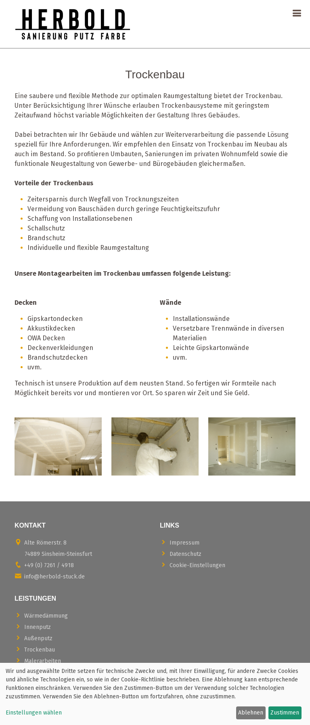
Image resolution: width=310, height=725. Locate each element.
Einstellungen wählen (34, 712)
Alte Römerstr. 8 (53, 548)
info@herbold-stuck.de (50, 576)
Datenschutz (180, 553)
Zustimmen (284, 712)
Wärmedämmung (41, 615)
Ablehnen (250, 712)
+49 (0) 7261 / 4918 (44, 565)
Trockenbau (35, 649)
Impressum (179, 542)
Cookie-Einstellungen (192, 565)
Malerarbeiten (38, 660)
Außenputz (33, 638)
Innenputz (33, 627)
